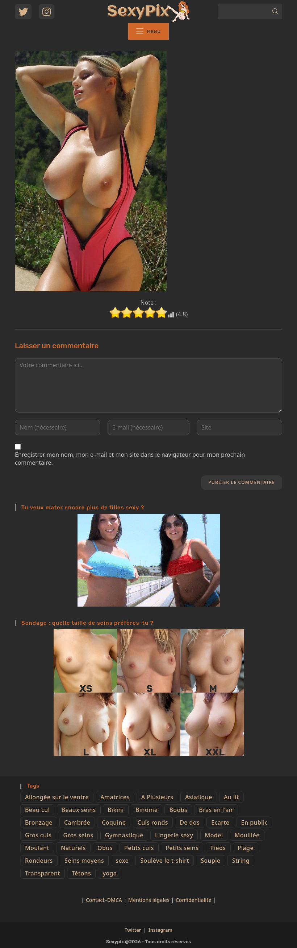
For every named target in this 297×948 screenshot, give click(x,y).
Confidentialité (194, 899)
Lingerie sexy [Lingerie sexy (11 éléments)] (174, 835)
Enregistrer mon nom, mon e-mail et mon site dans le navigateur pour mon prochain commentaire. (130, 459)
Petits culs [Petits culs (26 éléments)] (139, 848)
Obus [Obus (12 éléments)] (105, 848)
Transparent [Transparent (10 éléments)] (42, 873)
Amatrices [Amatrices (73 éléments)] (114, 797)
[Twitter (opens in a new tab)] (23, 11)
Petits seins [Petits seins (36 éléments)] (182, 848)
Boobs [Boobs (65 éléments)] (178, 810)
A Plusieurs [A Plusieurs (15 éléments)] (157, 797)
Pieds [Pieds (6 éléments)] (218, 848)
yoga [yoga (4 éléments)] (110, 873)
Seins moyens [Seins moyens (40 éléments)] (84, 861)
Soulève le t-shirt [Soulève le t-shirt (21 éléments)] (164, 861)
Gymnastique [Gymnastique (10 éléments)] (124, 835)
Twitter (133, 930)
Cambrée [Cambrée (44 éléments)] (77, 822)
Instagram (160, 930)
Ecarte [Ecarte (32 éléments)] (220, 822)
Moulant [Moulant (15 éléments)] (37, 848)
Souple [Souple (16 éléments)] (210, 861)
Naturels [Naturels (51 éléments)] (73, 848)
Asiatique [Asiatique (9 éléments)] (198, 797)
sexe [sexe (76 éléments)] (122, 861)
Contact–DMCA (104, 899)
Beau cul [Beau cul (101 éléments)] (37, 810)
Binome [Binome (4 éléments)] (146, 810)
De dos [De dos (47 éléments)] (190, 822)
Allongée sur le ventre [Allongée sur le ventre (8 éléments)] (57, 797)
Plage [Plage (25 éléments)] (246, 848)
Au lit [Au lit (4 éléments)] (231, 797)
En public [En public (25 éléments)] (254, 822)
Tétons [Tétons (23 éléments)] (81, 873)
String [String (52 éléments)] (241, 861)
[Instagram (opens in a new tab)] (46, 11)
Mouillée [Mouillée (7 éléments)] (247, 835)
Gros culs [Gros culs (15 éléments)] (38, 835)
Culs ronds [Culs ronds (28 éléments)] (153, 822)
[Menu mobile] (148, 31)
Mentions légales (149, 899)
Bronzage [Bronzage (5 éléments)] (39, 822)
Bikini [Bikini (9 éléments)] (116, 810)
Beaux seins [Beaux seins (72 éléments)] (79, 810)
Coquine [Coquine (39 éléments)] (114, 822)
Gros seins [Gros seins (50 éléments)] (78, 835)
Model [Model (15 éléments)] (214, 835)
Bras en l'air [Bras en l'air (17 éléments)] (216, 810)
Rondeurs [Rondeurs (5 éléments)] (39, 861)
